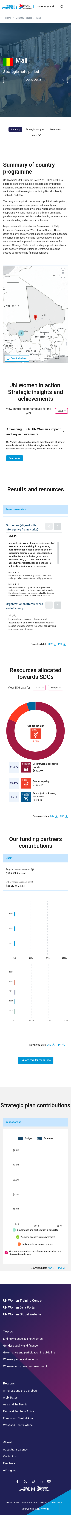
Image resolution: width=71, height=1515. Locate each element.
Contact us (10, 1456)
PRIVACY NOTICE (29, 1503)
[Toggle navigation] (66, 6)
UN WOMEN (43, 1509)
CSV (50, 644)
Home (8, 18)
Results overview (16, 509)
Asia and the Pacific (15, 1404)
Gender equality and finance (20, 1346)
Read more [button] (14, 458)
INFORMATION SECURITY (51, 1503)
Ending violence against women (37, 1244)
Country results (24, 18)
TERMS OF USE (12, 1503)
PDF (60, 644)
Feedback (9, 1463)
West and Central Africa (18, 1425)
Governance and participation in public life (37, 1230)
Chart (9, 858)
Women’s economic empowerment (37, 1237)
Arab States (10, 1398)
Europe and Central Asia (18, 1418)
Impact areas (13, 1122)
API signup (10, 1470)
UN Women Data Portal (19, 1307)
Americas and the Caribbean (20, 1391)
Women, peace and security (20, 1359)
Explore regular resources (35, 1060)
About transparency (15, 1449)
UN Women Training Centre (22, 1300)
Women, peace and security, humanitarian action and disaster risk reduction (35, 1253)
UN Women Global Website (22, 1314)
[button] (35, 318)
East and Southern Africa (18, 1411)
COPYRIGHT (28, 1509)
